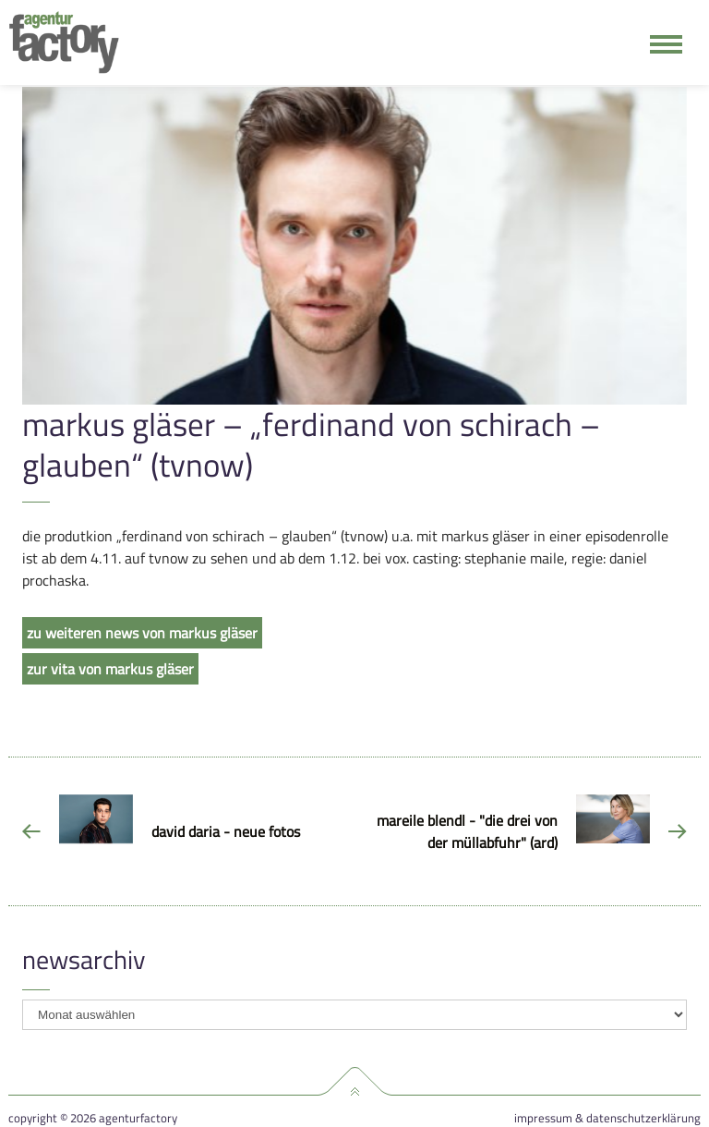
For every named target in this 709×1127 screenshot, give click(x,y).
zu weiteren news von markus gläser (142, 633)
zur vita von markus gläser (110, 669)
